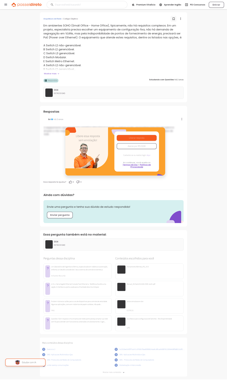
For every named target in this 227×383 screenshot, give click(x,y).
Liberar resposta (136, 138)
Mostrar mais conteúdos (113, 372)
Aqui (148, 155)
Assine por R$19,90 (137, 146)
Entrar (216, 4)
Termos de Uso (130, 164)
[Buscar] (83, 4)
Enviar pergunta (59, 215)
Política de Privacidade (140, 165)
